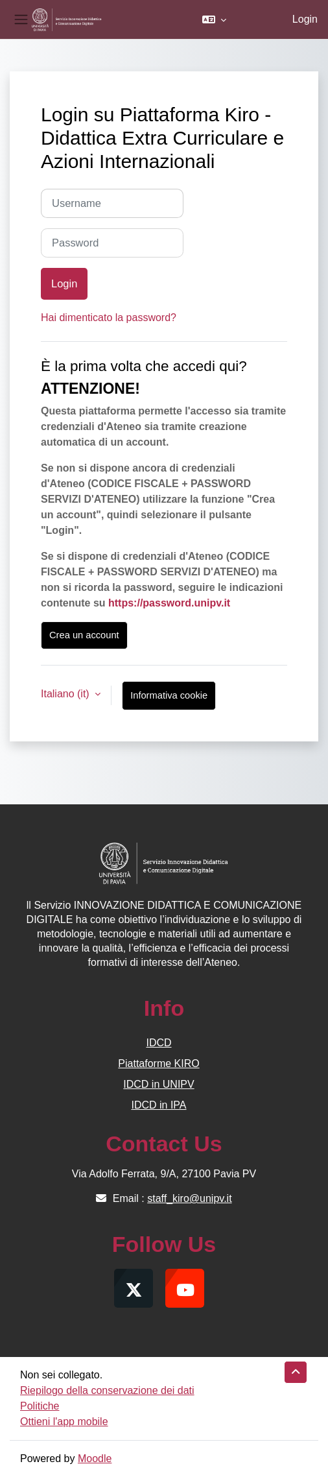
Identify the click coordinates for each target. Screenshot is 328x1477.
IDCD (158, 1042)
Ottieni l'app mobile (64, 1421)
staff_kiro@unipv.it (189, 1198)
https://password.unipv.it (169, 602)
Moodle (94, 1458)
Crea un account (84, 635)
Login (305, 19)
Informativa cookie (168, 695)
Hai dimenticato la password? (108, 317)
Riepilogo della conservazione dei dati (107, 1390)
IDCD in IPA (158, 1105)
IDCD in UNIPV (158, 1084)
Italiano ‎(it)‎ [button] (66, 693)
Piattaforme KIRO (158, 1063)
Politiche (39, 1405)
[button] (214, 19)
